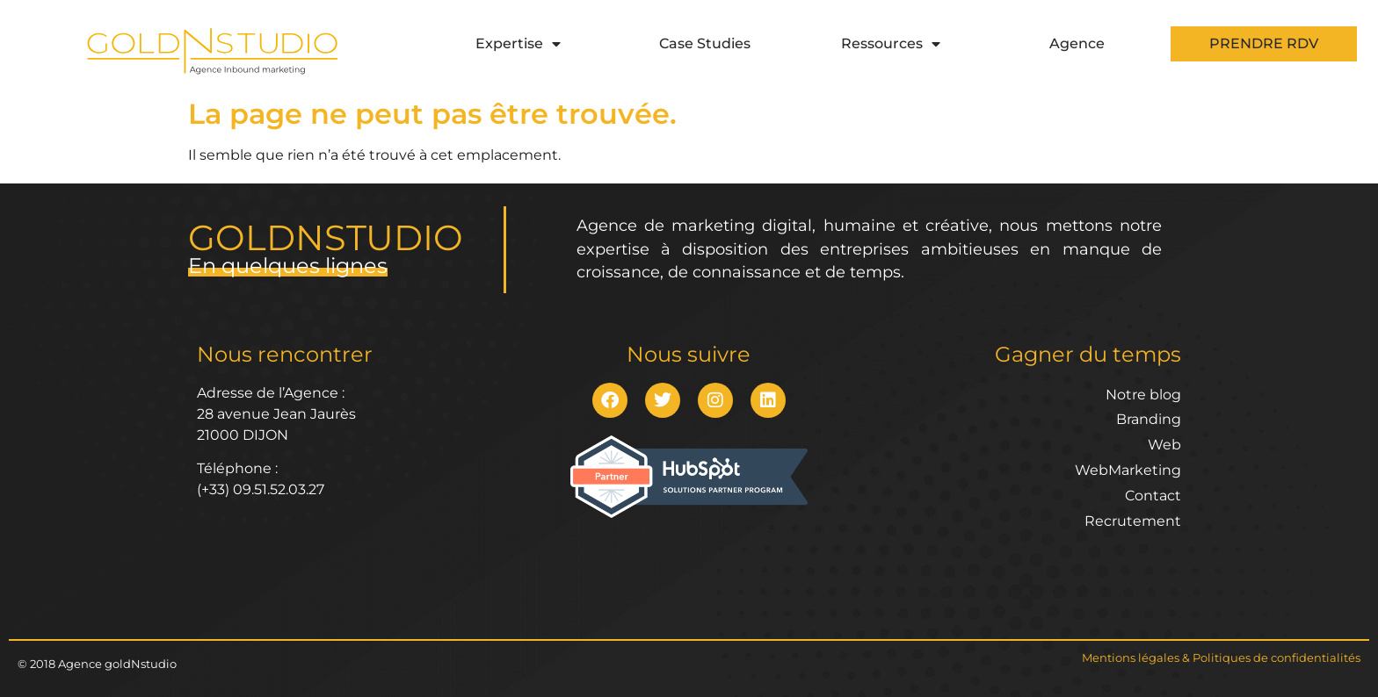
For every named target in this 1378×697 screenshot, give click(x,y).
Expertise (518, 44)
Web (1164, 444)
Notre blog (1143, 394)
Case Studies (705, 43)
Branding (1148, 419)
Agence (1077, 43)
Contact (1153, 495)
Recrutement (1132, 521)
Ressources (890, 44)
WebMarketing (1128, 470)
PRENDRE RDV (1263, 43)
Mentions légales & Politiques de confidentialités (1221, 658)
